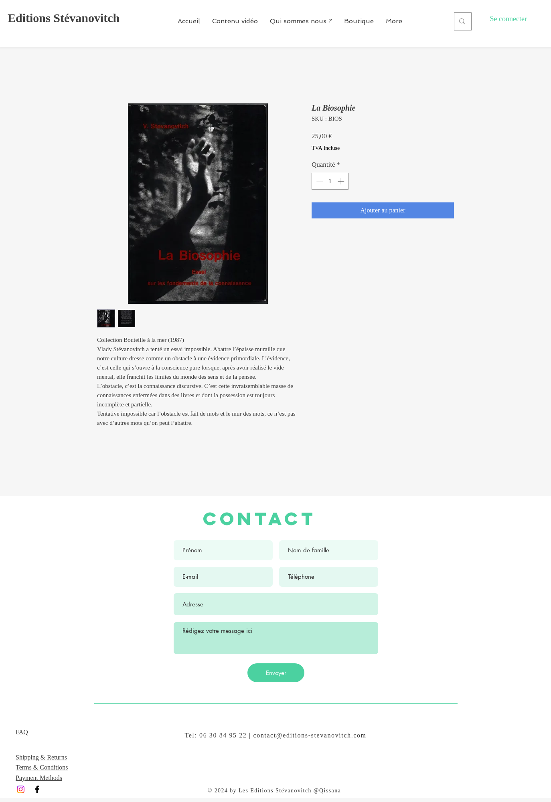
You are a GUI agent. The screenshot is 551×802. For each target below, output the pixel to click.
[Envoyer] (275, 672)
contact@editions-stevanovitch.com (309, 735)
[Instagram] (21, 789)
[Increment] (342, 181)
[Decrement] (319, 181)
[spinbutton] (330, 181)
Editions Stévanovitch (64, 17)
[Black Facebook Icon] (37, 789)
